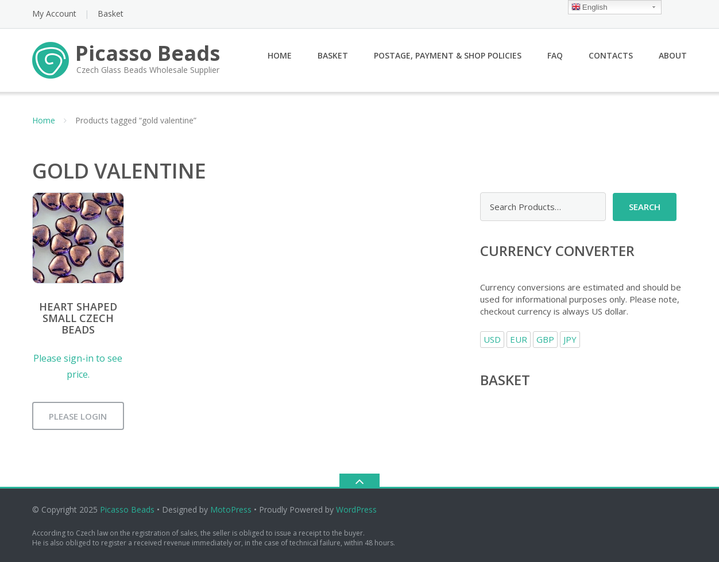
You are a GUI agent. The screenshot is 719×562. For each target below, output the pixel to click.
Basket (110, 13)
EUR (518, 339)
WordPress (356, 509)
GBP (545, 339)
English (589, 7)
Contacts (611, 55)
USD (492, 339)
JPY (570, 339)
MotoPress (231, 509)
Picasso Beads (127, 509)
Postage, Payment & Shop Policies (447, 55)
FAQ (555, 55)
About (673, 55)
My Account (54, 13)
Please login (78, 416)
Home (280, 55)
